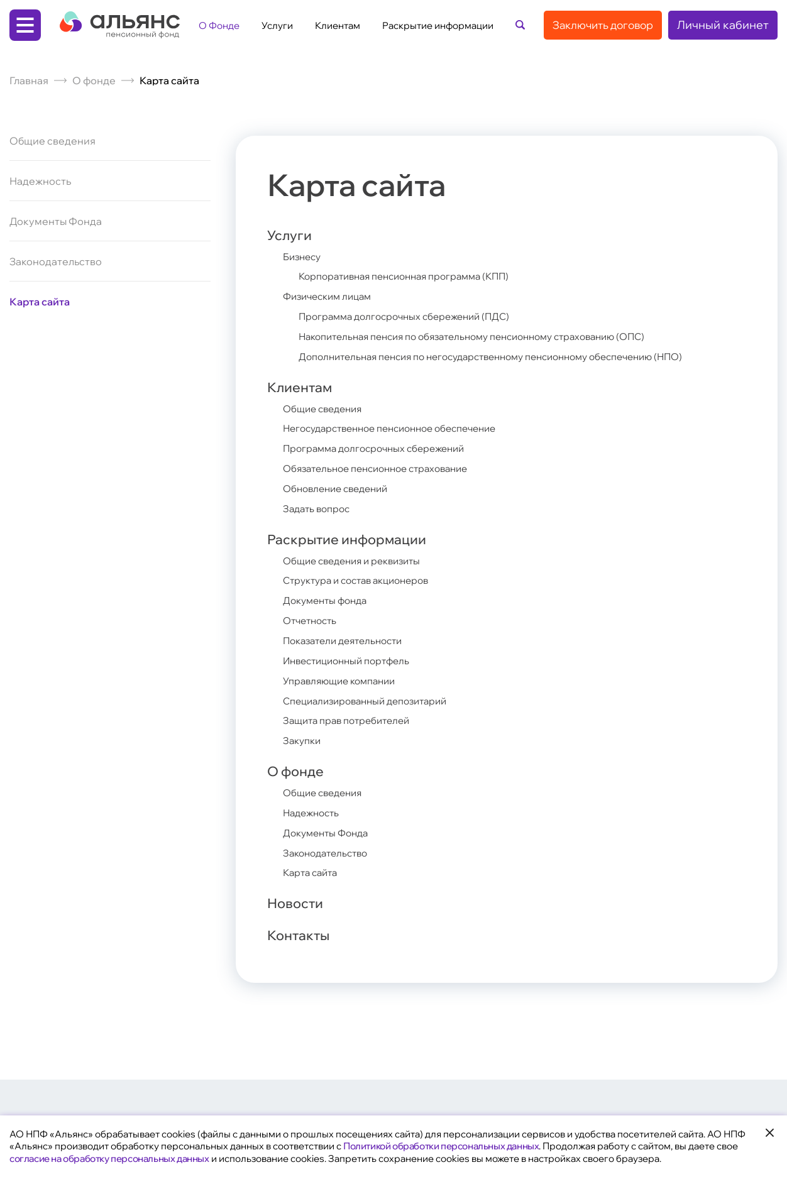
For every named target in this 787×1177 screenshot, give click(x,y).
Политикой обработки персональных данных (441, 1146)
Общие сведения (52, 141)
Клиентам (337, 25)
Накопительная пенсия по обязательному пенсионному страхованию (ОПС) (488, 337)
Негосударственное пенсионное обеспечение (400, 430)
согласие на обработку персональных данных (109, 1158)
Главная (28, 80)
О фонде (94, 80)
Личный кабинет (723, 25)
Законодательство (55, 261)
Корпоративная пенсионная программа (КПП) (413, 279)
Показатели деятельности (348, 640)
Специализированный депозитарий (372, 698)
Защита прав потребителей (351, 718)
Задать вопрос (319, 508)
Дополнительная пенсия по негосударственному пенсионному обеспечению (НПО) (508, 357)
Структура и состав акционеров (363, 582)
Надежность (40, 181)
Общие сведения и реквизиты (357, 562)
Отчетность (312, 621)
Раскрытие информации (437, 25)
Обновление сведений (340, 489)
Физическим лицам (331, 298)
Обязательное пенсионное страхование (384, 469)
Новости (300, 902)
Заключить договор (603, 24)
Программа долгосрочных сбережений (380, 450)
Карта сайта (39, 301)
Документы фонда (328, 601)
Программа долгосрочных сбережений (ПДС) (411, 318)
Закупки (303, 737)
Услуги (277, 25)
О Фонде (219, 25)
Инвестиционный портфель (352, 659)
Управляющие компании (344, 679)
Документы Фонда (55, 221)
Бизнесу (304, 259)
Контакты (304, 936)
